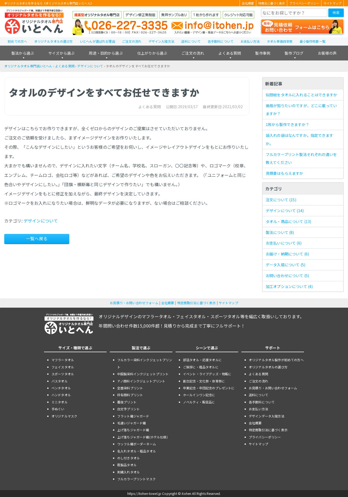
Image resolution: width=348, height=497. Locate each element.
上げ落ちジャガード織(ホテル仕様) (142, 437)
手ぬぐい (57, 409)
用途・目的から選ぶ (106, 53)
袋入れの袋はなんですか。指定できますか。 (299, 139)
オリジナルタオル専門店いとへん (28, 66)
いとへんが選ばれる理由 (97, 41)
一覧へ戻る (36, 238)
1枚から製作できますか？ (287, 124)
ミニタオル (59, 402)
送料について (191, 41)
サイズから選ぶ (61, 53)
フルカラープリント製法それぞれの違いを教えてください (301, 158)
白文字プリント (128, 409)
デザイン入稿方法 (161, 41)
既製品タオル (127, 465)
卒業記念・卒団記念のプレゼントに (209, 388)
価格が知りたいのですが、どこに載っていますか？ (301, 109)
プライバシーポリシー (304, 3)
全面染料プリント (130, 388)
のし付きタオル (128, 458)
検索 (336, 13)
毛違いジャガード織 (131, 423)
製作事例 (262, 53)
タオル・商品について (288, 221)
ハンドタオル (61, 395)
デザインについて (90, 66)
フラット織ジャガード (133, 416)
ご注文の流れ (131, 41)
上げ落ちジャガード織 (133, 430)
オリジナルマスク (64, 416)
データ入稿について (285, 264)
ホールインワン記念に (199, 395)
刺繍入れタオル (128, 472)
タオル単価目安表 (280, 41)
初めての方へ (17, 41)
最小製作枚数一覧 (312, 41)
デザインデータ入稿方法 (266, 416)
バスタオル (59, 381)
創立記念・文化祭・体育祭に (204, 381)
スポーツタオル (62, 374)
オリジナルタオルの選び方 (53, 41)
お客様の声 (327, 53)
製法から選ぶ (22, 53)
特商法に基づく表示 (271, 3)
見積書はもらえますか (284, 173)
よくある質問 (229, 53)
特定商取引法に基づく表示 (196, 302)
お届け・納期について (287, 253)
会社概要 (248, 3)
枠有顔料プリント (130, 395)
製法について (280, 232)
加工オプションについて (289, 286)
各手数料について (220, 41)
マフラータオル (62, 360)
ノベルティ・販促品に (199, 402)
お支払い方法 (250, 41)
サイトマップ (332, 3)
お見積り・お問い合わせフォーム (134, 302)
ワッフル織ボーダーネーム (136, 444)
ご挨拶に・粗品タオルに (201, 367)
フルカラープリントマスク (136, 479)
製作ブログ (294, 53)
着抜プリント (127, 402)
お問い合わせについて (287, 275)
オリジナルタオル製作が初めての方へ (276, 360)
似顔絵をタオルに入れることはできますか (301, 94)
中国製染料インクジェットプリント (143, 374)
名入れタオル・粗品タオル (136, 451)
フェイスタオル (62, 367)
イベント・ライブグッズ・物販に (207, 374)
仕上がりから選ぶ (152, 53)
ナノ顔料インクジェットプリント (141, 381)
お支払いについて (284, 243)
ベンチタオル (61, 388)
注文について (281, 199)
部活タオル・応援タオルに (202, 360)
